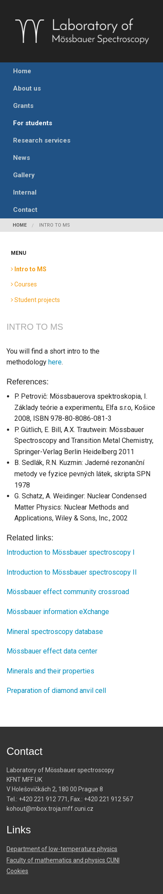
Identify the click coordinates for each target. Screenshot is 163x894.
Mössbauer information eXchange (58, 612)
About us (27, 88)
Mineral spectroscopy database (55, 631)
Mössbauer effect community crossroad (68, 592)
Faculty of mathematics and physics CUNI (63, 860)
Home (22, 71)
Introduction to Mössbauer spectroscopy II (72, 572)
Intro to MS (54, 225)
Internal (25, 192)
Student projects (35, 299)
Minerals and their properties (50, 671)
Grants (23, 106)
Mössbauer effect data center (52, 651)
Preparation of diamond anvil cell (56, 690)
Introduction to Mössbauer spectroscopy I (71, 552)
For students (32, 123)
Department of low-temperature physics (62, 848)
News (21, 158)
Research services (41, 140)
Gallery (24, 175)
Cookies (17, 871)
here (55, 362)
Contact (25, 210)
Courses (24, 284)
